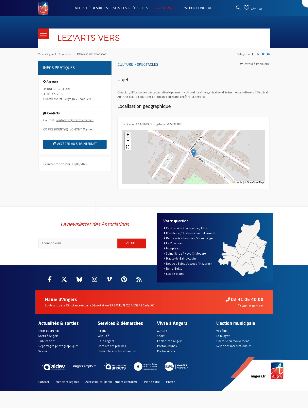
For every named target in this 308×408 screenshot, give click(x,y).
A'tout (102, 333)
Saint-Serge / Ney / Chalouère (184, 256)
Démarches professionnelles (117, 354)
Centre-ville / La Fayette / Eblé (185, 231)
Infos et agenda (49, 333)
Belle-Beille (172, 271)
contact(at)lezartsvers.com (75, 120)
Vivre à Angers (165, 8)
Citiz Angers (106, 343)
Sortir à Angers (48, 338)
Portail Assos (166, 354)
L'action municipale (198, 8)
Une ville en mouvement (232, 343)
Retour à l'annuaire (255, 64)
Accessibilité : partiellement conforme (111, 384)
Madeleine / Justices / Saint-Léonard (189, 236)
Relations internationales (233, 349)
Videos (42, 354)
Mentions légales (67, 384)
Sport (161, 338)
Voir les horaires (250, 308)
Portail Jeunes (167, 349)
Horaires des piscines (112, 349)
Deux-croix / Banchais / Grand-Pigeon (189, 241)
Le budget (223, 338)
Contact (43, 384)
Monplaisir (171, 251)
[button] (193, 153)
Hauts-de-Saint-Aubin (179, 261)
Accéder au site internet (80, 144)
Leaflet (237, 182)
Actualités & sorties (91, 8)
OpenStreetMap (255, 182)
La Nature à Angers (169, 343)
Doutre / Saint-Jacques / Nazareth (187, 266)
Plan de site (152, 384)
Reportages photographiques (58, 349)
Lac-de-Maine (173, 276)
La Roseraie (172, 246)
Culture (162, 333)
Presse (170, 384)
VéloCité (103, 338)
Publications (47, 343)
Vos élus (221, 333)
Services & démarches (130, 8)
